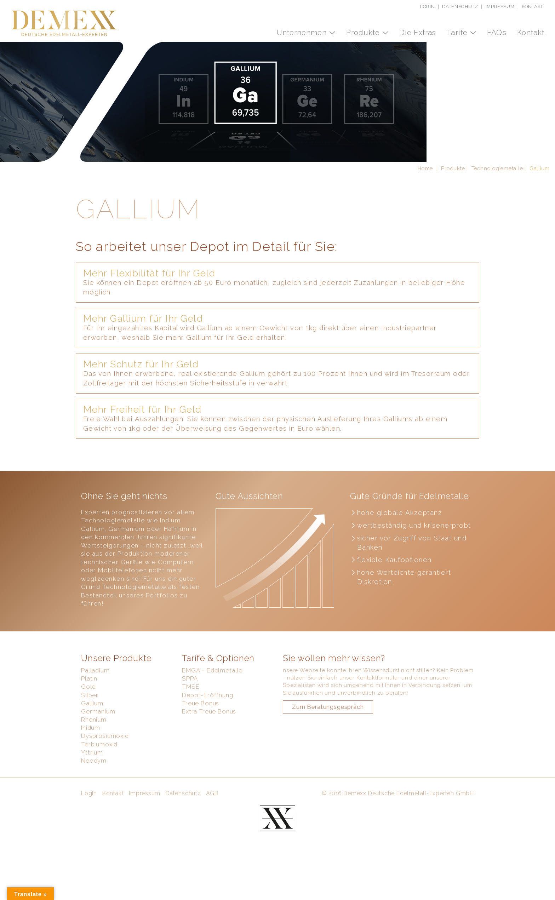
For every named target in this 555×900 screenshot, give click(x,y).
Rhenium (94, 755)
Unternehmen (302, 32)
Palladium (95, 706)
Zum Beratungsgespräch (328, 742)
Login (427, 6)
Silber (89, 731)
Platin (89, 714)
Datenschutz (460, 6)
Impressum (500, 6)
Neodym (94, 796)
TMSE (190, 723)
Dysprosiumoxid (105, 772)
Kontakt (532, 6)
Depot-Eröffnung (207, 731)
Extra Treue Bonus (209, 747)
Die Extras (417, 32)
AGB (212, 829)
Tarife (458, 32)
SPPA (190, 714)
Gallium (92, 739)
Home (425, 204)
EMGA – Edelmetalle (212, 706)
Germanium (98, 747)
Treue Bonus (200, 739)
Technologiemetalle (497, 204)
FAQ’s (497, 32)
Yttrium (92, 788)
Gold (88, 723)
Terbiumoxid (99, 780)
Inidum (90, 763)
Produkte (364, 32)
